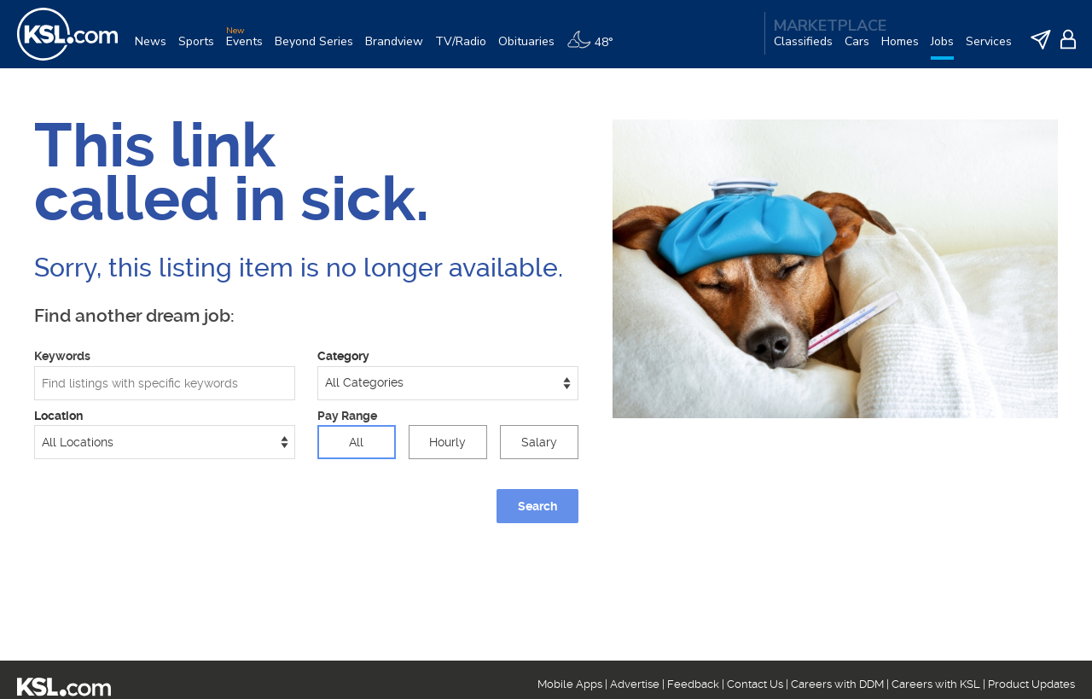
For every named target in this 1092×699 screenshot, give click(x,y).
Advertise (634, 684)
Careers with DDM (837, 684)
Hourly (447, 442)
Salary (539, 442)
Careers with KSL (936, 684)
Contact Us (755, 684)
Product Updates (1031, 684)
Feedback (693, 684)
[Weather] (595, 48)
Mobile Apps (569, 684)
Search (537, 506)
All (356, 442)
